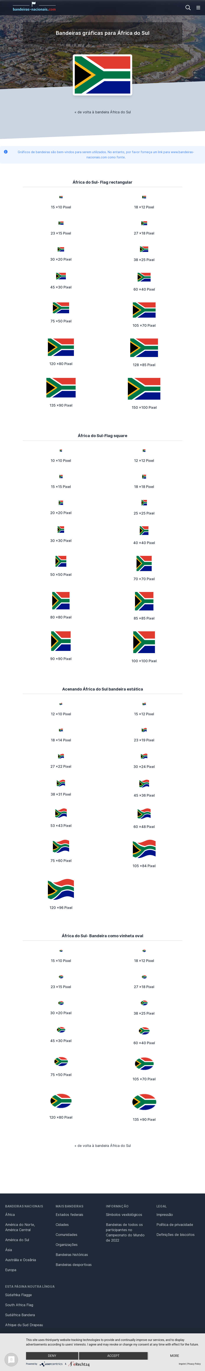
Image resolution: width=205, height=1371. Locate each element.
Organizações (67, 1244)
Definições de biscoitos (175, 1234)
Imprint (182, 1364)
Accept (113, 1356)
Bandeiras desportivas (74, 1264)
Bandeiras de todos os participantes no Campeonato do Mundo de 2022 (125, 1232)
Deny (52, 1356)
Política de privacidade (174, 1224)
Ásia (8, 1250)
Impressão (164, 1214)
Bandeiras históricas (72, 1254)
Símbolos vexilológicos (124, 1214)
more (174, 1356)
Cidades (62, 1224)
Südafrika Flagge (18, 1295)
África (10, 1214)
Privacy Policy (194, 1364)
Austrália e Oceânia (20, 1260)
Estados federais (69, 1214)
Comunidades (66, 1234)
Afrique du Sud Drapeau (24, 1325)
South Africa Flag (19, 1305)
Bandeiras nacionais (24, 1206)
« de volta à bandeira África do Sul (103, 112)
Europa (10, 1270)
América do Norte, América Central (20, 1227)
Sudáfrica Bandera (20, 1315)
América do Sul (17, 1240)
